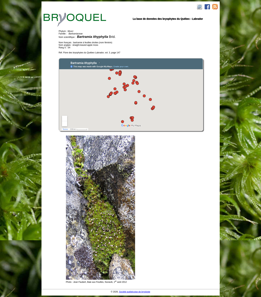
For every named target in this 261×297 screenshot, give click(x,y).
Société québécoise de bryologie (134, 292)
